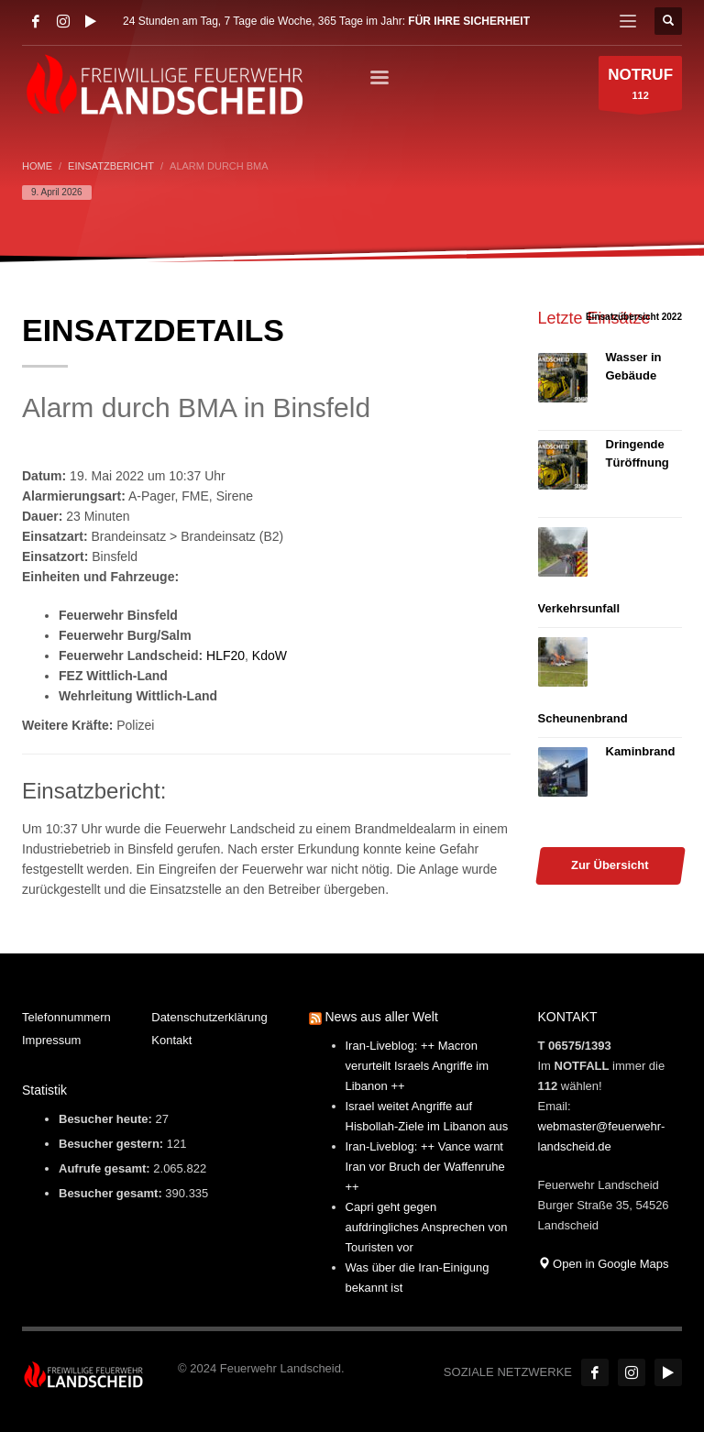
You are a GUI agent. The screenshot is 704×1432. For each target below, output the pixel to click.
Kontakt (171, 1040)
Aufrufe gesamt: (106, 1168)
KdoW (269, 655)
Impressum (51, 1040)
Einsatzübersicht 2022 (634, 317)
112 (640, 87)
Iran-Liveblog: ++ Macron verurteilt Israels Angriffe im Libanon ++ (418, 1066)
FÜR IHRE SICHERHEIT (469, 21)
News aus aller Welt (380, 1016)
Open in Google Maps (603, 1264)
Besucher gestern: (113, 1144)
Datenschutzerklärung (209, 1017)
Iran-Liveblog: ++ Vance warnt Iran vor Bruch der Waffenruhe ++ (425, 1167)
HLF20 (225, 655)
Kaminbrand (641, 751)
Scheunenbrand (583, 718)
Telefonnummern (66, 1017)
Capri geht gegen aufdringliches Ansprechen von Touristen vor (427, 1227)
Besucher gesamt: (112, 1193)
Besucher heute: (107, 1119)
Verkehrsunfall (579, 608)
